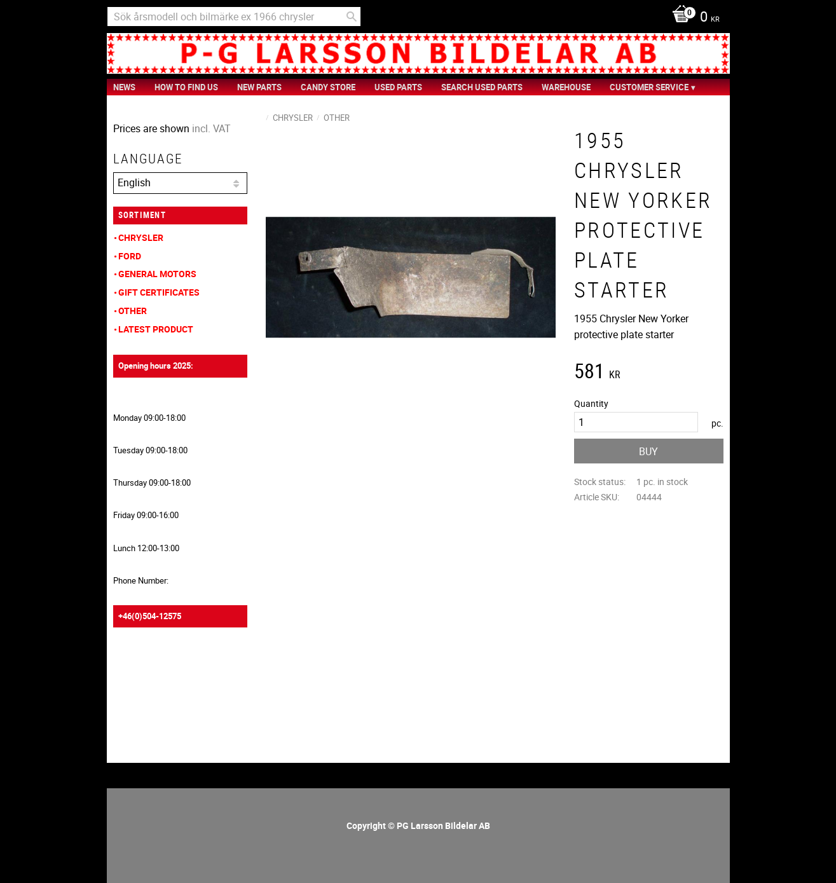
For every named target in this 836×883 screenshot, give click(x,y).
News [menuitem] (124, 87)
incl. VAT (211, 128)
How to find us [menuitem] (186, 87)
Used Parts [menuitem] (398, 87)
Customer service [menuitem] (649, 87)
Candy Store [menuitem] (328, 87)
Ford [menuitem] (129, 256)
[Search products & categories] (234, 16)
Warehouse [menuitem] (566, 87)
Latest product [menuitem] (155, 329)
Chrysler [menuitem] (140, 237)
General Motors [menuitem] (157, 274)
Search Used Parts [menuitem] (482, 87)
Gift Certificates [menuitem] (159, 292)
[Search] (351, 16)
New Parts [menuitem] (259, 87)
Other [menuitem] (132, 311)
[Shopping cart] (693, 18)
